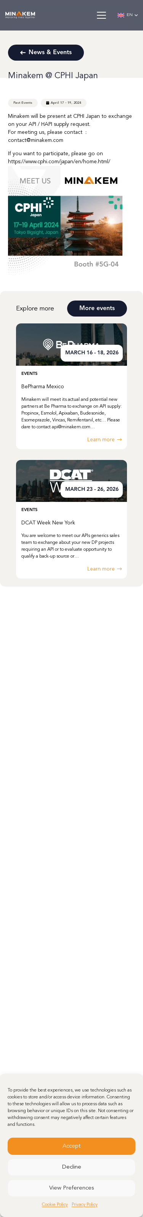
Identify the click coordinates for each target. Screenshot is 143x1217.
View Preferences (71, 1188)
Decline (71, 1167)
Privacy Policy (85, 1205)
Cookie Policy (55, 1205)
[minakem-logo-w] (20, 15)
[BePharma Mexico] (71, 386)
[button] (101, 15)
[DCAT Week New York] (71, 519)
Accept (71, 1146)
